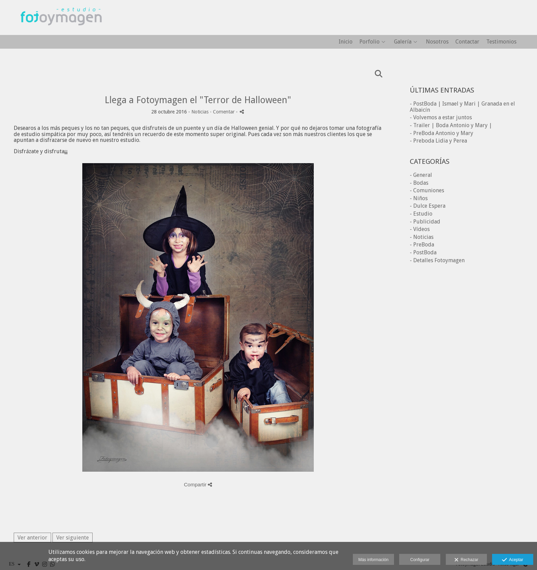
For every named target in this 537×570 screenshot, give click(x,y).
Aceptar (512, 560)
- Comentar (223, 111)
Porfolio (369, 42)
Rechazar (466, 560)
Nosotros (437, 42)
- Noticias (421, 237)
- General (421, 175)
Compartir (198, 484)
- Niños (419, 198)
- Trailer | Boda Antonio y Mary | (451, 125)
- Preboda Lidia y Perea (438, 140)
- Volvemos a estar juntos (441, 117)
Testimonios (501, 42)
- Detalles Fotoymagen (437, 260)
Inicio (346, 42)
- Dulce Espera (427, 206)
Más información (373, 559)
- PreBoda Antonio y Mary (441, 133)
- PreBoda (422, 244)
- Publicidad (425, 221)
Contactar (467, 42)
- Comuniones (427, 190)
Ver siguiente (72, 537)
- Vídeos (420, 229)
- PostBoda (423, 252)
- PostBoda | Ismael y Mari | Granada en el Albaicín (462, 106)
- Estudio (421, 213)
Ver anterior (32, 537)
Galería (402, 42)
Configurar (419, 559)
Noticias (199, 111)
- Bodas (419, 183)
